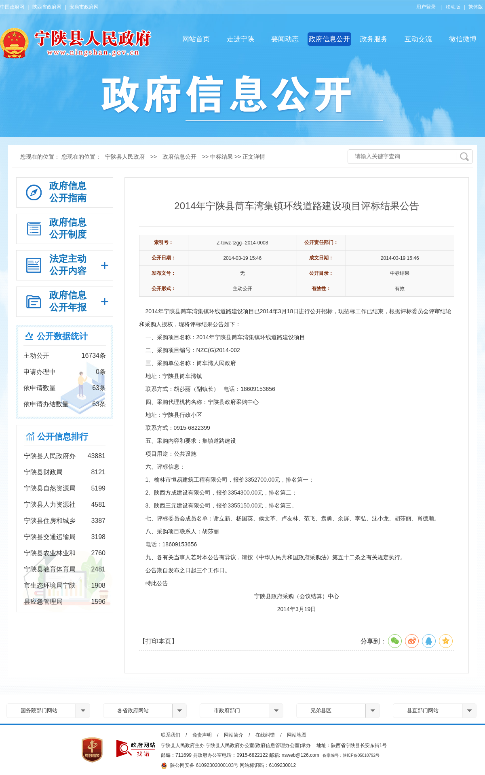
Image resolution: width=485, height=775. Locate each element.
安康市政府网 (84, 7)
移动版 (453, 7)
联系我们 (170, 735)
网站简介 (233, 735)
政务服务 (374, 39)
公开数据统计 (62, 336)
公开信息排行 (62, 436)
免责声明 (202, 735)
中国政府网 (12, 7)
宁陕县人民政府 (125, 156)
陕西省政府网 (46, 7)
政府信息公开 (329, 39)
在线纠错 (265, 735)
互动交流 (418, 39)
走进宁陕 (240, 39)
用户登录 (426, 7)
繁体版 (475, 7)
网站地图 (296, 735)
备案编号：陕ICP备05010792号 (351, 755)
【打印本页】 (158, 641)
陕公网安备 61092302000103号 (199, 765)
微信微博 (463, 39)
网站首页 (196, 39)
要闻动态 (285, 39)
